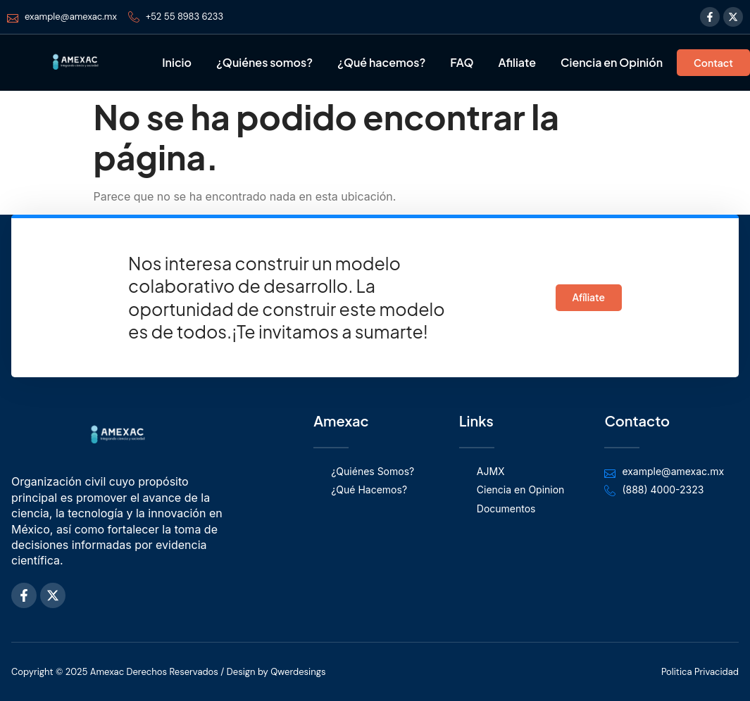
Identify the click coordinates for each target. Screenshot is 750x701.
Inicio (177, 62)
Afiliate (517, 62)
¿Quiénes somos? (264, 62)
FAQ (461, 62)
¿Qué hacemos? (381, 62)
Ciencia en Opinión (612, 62)
